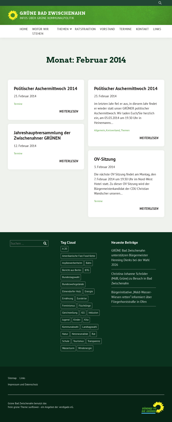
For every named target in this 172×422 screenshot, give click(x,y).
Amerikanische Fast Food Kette (78, 255)
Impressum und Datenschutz (23, 384)
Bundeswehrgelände (73, 284)
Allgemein (99, 130)
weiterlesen (68, 111)
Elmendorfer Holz (71, 291)
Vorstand (107, 29)
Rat (93, 333)
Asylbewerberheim (72, 262)
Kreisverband (113, 130)
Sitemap (12, 378)
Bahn (88, 262)
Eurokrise (82, 298)
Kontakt (142, 29)
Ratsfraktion (85, 29)
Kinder (76, 319)
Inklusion (93, 312)
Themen (63, 29)
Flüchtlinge (85, 305)
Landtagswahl (89, 326)
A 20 (64, 248)
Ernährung (67, 298)
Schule (65, 341)
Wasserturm (68, 348)
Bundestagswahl (70, 277)
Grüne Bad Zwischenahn (52, 13)
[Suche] (156, 3)
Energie (89, 291)
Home (24, 29)
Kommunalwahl (70, 326)
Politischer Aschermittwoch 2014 (45, 88)
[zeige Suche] (160, 3)
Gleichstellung (69, 312)
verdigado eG (66, 407)
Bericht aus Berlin (71, 270)
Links (157, 29)
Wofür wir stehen (40, 31)
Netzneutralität (80, 333)
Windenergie (85, 348)
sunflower (33, 407)
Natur (65, 333)
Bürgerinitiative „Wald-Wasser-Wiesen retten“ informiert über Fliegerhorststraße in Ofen (131, 297)
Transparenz (94, 341)
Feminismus (68, 305)
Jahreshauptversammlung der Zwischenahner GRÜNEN (42, 135)
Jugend (66, 319)
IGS (83, 312)
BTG (87, 270)
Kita (86, 319)
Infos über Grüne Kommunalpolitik (47, 18)
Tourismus (78, 341)
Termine (125, 29)
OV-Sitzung (105, 159)
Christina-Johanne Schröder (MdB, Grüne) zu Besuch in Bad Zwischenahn (131, 278)
